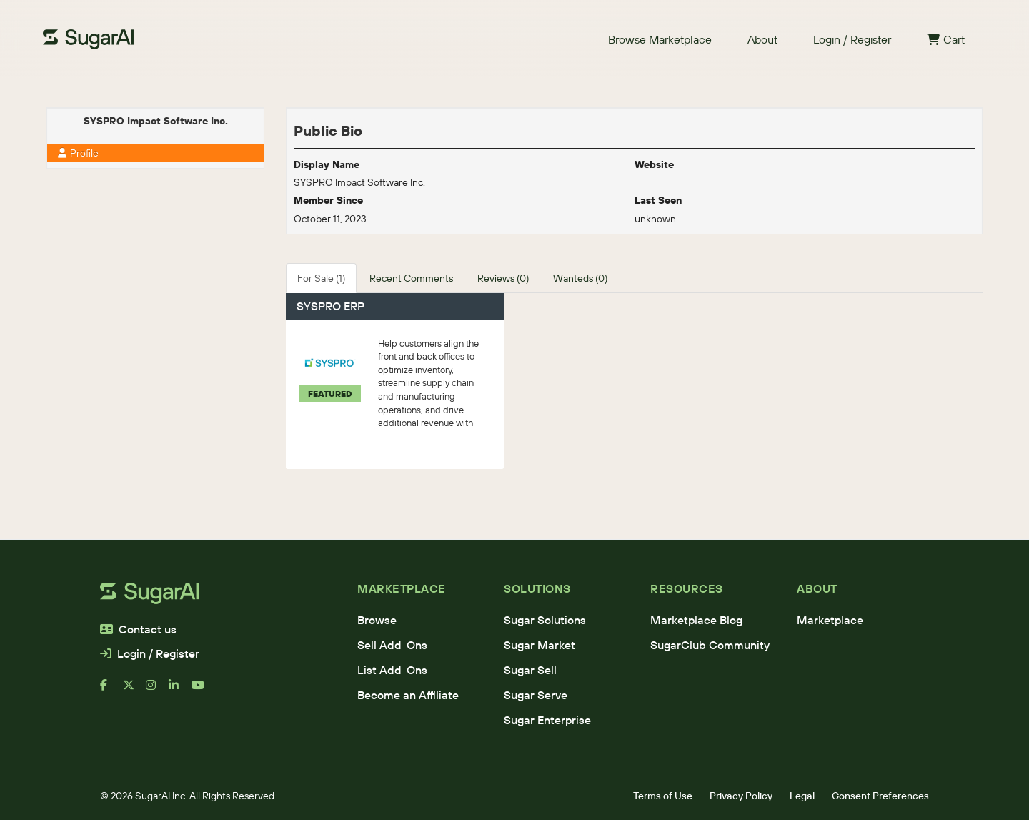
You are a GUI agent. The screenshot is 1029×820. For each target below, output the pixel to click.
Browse (377, 620)
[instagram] (157, 690)
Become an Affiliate (408, 695)
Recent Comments (411, 278)
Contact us (138, 629)
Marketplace (830, 620)
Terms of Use (662, 795)
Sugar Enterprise (547, 720)
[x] (134, 690)
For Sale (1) (321, 278)
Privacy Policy (741, 795)
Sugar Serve (535, 695)
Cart (946, 39)
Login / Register (852, 39)
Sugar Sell (530, 670)
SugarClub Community (710, 645)
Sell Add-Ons (392, 645)
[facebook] (111, 690)
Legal (802, 795)
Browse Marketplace (660, 39)
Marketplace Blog (696, 620)
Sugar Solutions (545, 620)
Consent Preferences (880, 795)
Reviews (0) (503, 278)
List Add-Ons (392, 670)
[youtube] (203, 690)
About (762, 39)
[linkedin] (180, 690)
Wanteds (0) (580, 278)
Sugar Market (539, 645)
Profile (78, 153)
